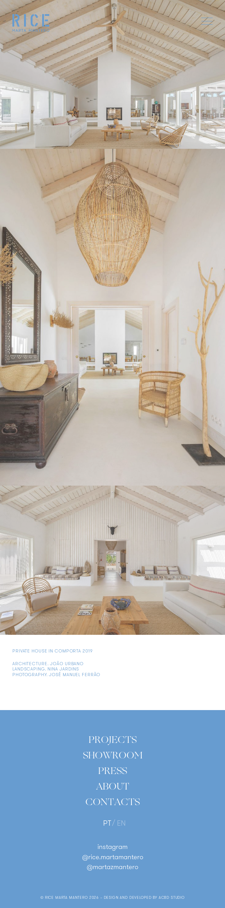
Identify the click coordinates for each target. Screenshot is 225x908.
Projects (113, 739)
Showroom (112, 755)
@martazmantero (112, 867)
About (112, 786)
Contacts (112, 802)
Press (112, 771)
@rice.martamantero (112, 857)
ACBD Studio (172, 898)
